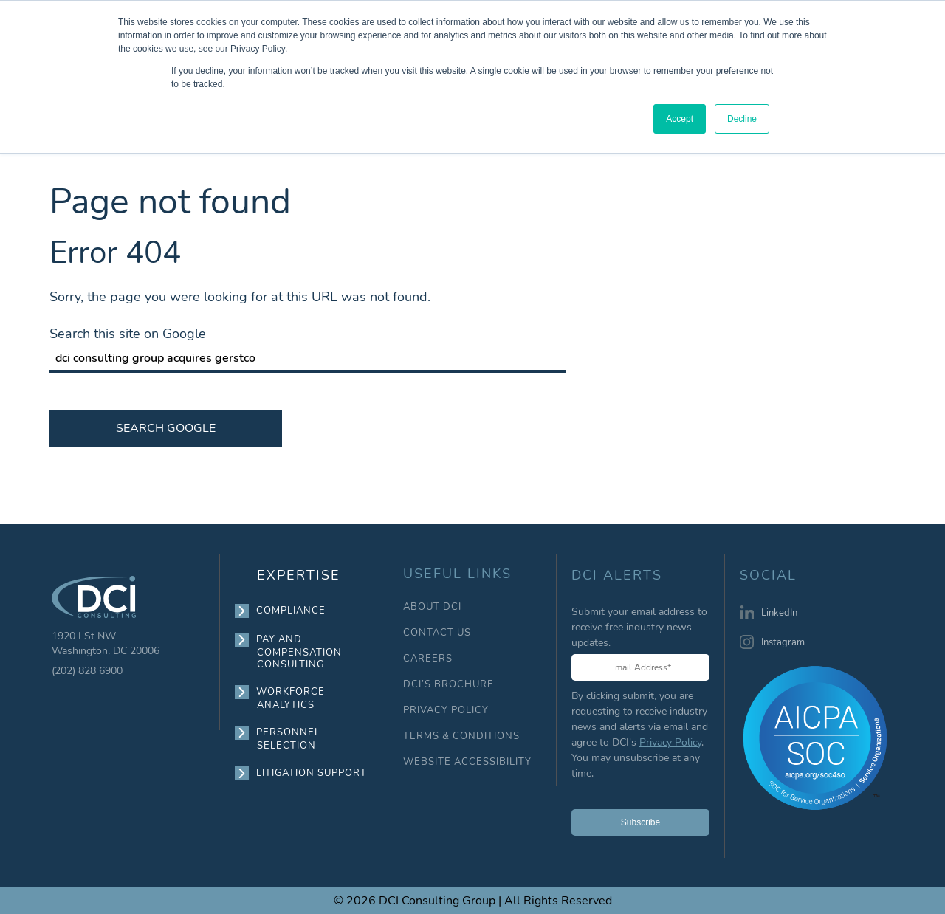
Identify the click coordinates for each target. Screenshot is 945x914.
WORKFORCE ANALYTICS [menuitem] (291, 698)
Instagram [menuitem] (783, 642)
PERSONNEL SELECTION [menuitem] (288, 739)
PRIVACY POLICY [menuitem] (446, 710)
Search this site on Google (127, 334)
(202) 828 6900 (87, 671)
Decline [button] (742, 119)
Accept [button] (679, 119)
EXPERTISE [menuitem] (298, 575)
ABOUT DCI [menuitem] (432, 607)
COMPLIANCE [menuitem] (291, 610)
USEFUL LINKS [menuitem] (457, 574)
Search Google (166, 428)
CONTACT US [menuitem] (437, 633)
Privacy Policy (670, 742)
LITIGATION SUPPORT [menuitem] (312, 773)
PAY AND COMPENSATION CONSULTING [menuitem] (299, 651)
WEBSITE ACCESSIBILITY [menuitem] (467, 762)
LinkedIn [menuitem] (779, 612)
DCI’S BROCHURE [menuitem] (448, 684)
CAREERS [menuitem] (428, 658)
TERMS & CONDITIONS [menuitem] (461, 736)
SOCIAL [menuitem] (768, 575)
